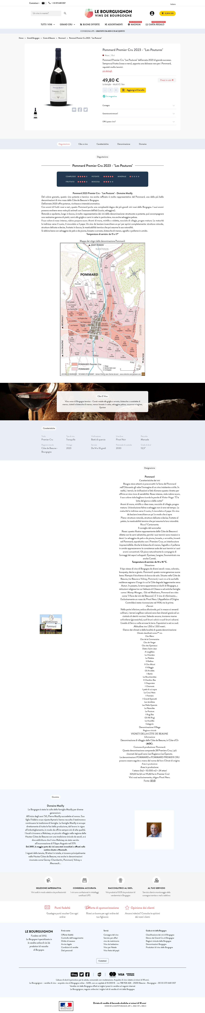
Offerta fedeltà (67, 934)
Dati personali (66, 950)
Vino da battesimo (111, 944)
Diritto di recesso (68, 941)
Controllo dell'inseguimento (72, 937)
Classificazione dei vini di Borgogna (160, 934)
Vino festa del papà (111, 950)
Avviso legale (66, 944)
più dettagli (107, 70)
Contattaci (102, 960)
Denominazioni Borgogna (156, 944)
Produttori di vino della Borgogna (159, 947)
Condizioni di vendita (69, 947)
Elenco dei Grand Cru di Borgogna (160, 937)
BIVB (152, 780)
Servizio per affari (111, 937)
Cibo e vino (83, 144)
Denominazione (123, 144)
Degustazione (64, 144)
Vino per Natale (110, 947)
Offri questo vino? (139, 121)
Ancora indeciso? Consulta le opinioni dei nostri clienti (142, 915)
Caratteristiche (103, 144)
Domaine (142, 144)
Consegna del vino (111, 934)
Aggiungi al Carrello (133, 90)
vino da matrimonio (111, 941)
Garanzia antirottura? (139, 113)
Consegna (139, 105)
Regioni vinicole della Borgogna (158, 941)
